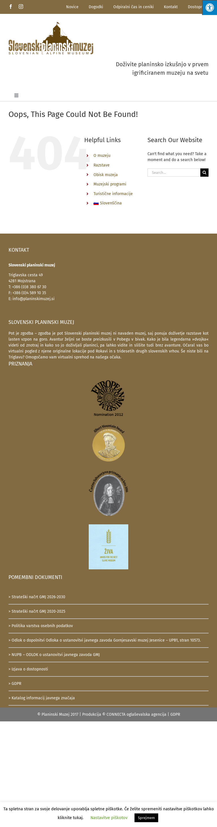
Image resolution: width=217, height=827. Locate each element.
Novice (72, 7)
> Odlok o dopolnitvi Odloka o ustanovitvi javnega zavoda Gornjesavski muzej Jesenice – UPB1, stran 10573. (104, 640)
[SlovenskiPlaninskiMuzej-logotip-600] (50, 22)
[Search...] (173, 172)
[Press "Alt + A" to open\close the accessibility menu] (209, 7)
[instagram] (21, 6)
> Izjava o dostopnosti (28, 669)
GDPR (175, 714)
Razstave (102, 165)
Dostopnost (198, 7)
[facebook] (10, 6)
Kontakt (171, 7)
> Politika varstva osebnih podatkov (40, 625)
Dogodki (96, 7)
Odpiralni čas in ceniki (133, 7)
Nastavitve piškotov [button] (108, 817)
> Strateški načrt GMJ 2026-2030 (36, 597)
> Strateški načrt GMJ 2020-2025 (36, 611)
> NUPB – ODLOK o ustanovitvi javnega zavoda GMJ (54, 654)
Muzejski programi (110, 184)
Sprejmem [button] (146, 818)
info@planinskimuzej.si (33, 298)
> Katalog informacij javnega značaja (41, 698)
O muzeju (102, 155)
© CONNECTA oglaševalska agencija (134, 714)
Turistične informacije (113, 193)
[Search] (204, 172)
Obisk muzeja (106, 174)
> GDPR (14, 683)
